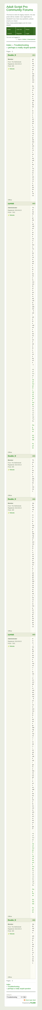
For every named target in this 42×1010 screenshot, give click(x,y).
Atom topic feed (31, 1000)
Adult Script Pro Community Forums (19, 8)
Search (9, 33)
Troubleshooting (21, 45)
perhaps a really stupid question (22, 47)
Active (24, 39)
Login (27, 33)
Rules (27, 29)
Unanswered (31, 39)
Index (9, 29)
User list (19, 29)
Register (19, 33)
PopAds (33, 446)
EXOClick (33, 437)
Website (12, 69)
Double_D (12, 55)
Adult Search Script (33, 398)
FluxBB (33, 1003)
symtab (11, 203)
